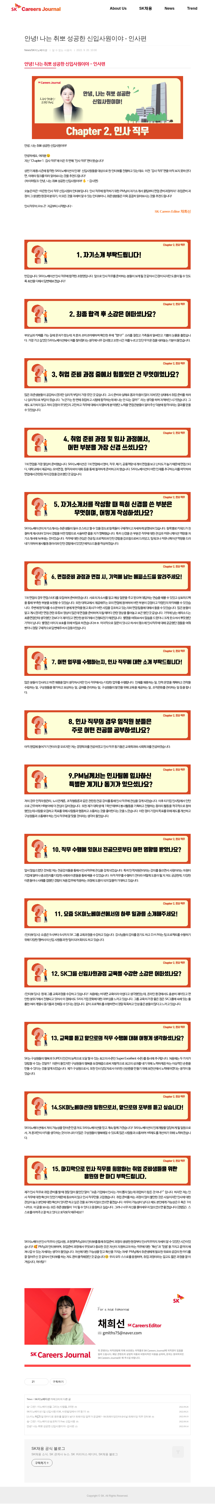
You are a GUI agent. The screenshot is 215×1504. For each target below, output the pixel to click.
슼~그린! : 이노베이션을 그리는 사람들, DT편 (50, 1406)
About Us (118, 8)
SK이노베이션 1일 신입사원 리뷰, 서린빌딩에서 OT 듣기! (56, 1411)
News (169, 8)
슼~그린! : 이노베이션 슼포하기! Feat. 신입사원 (51, 1421)
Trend (192, 8)
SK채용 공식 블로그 (48, 1448)
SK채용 (145, 8)
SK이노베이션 (42, 1399)
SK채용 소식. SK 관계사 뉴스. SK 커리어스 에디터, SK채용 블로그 (74, 1454)
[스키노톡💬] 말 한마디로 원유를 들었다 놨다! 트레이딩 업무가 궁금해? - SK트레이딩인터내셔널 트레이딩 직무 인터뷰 (89, 1416)
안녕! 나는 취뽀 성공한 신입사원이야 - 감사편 (50, 1426)
